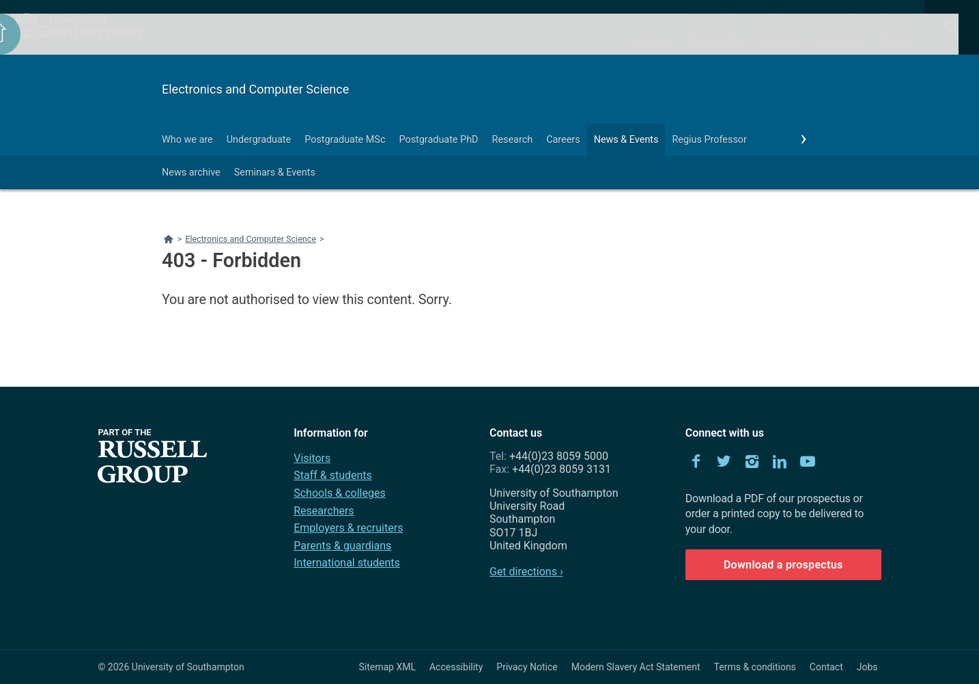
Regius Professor (709, 140)
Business (842, 41)
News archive (191, 172)
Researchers (324, 510)
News (836, 17)
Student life (714, 41)
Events (865, 17)
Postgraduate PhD (438, 140)
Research (780, 41)
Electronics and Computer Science (255, 89)
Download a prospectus (783, 564)
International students (347, 562)
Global (894, 41)
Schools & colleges (339, 493)
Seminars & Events (274, 172)
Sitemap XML (387, 666)
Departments (797, 17)
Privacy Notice (526, 666)
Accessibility (456, 666)
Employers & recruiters (348, 527)
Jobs (867, 666)
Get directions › (526, 571)
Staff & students (333, 475)
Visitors (312, 458)
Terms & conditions (755, 666)
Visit (727, 17)
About (701, 17)
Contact (897, 17)
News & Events (626, 140)
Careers (563, 140)
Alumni (753, 17)
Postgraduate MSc (344, 140)
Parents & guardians (342, 545)
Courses (651, 41)
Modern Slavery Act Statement (635, 666)
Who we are (187, 140)
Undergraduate (259, 140)
